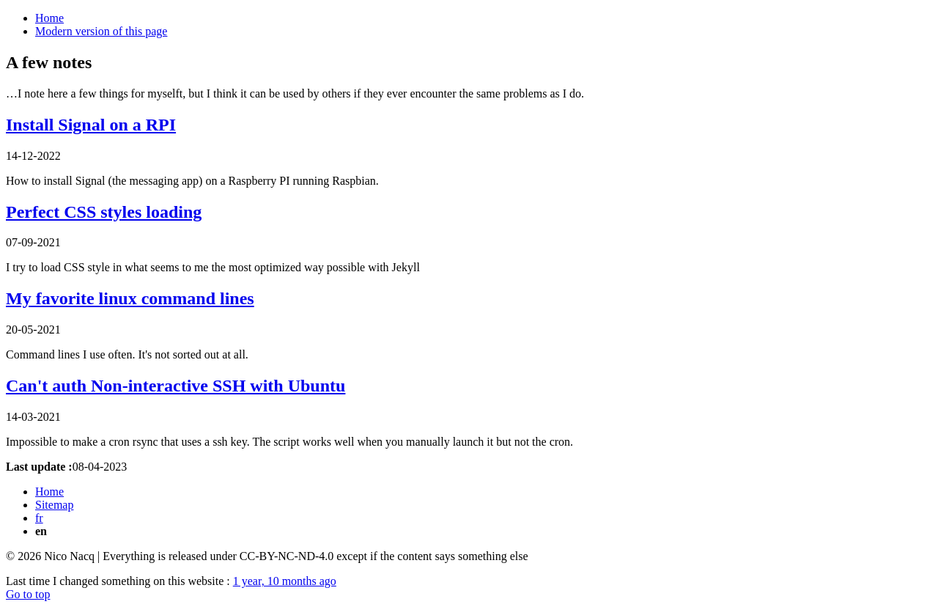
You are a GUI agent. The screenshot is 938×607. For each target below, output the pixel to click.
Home (49, 18)
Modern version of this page (101, 31)
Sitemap (54, 505)
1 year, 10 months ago (284, 581)
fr (39, 518)
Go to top (28, 594)
